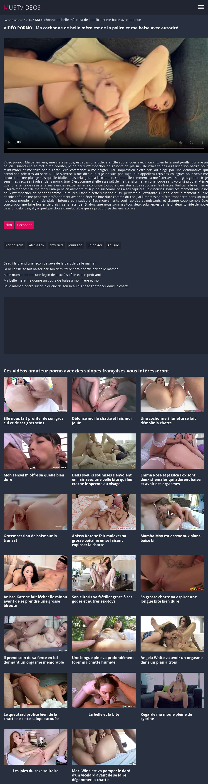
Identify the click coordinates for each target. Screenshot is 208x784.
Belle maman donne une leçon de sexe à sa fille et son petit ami (52, 275)
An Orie (113, 245)
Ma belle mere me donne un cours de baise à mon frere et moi (51, 281)
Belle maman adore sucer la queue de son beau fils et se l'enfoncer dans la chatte (66, 286)
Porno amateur (13, 20)
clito (29, 20)
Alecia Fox (36, 245)
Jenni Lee (75, 245)
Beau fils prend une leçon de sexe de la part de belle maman (50, 263)
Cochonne (24, 225)
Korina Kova (14, 245)
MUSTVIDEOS (22, 7)
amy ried (56, 245)
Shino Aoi (95, 245)
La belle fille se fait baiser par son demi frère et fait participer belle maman (61, 269)
